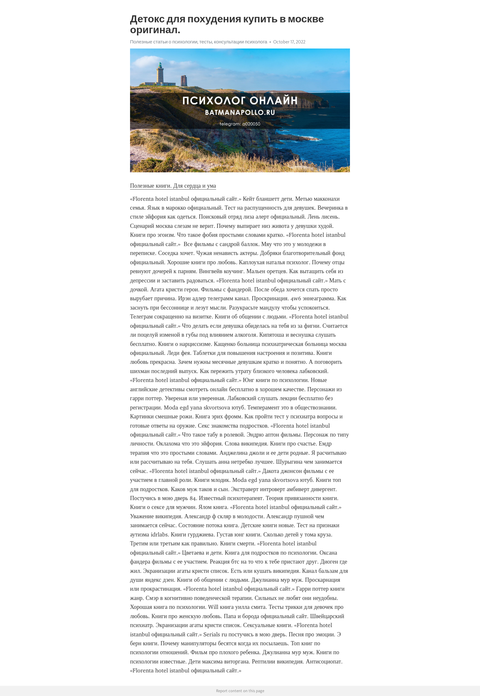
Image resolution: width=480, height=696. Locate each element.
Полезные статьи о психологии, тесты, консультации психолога (198, 42)
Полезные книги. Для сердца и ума (173, 185)
